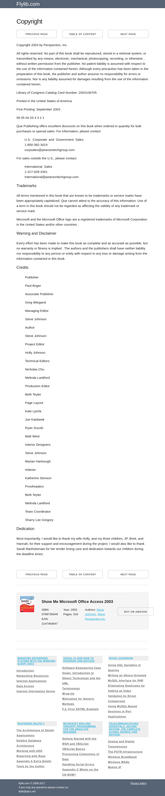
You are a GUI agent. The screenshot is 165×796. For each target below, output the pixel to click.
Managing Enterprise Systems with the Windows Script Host (36, 661)
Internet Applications (32, 681)
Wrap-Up (68, 693)
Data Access (25, 686)
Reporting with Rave (31, 756)
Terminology (71, 688)
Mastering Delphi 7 (31, 723)
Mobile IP (114, 767)
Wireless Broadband (122, 756)
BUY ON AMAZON (135, 611)
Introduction (25, 670)
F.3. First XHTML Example (80, 709)
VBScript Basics (74, 749)
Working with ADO (30, 750)
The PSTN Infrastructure (125, 751)
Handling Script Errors (78, 764)
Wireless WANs (119, 762)
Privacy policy (138, 783)
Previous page (37, 34)
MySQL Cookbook (121, 658)
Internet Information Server (36, 691)
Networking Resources (33, 675)
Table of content (82, 34)
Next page (128, 34)
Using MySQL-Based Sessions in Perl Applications (122, 711)
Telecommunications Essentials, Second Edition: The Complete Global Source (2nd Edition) (125, 729)
